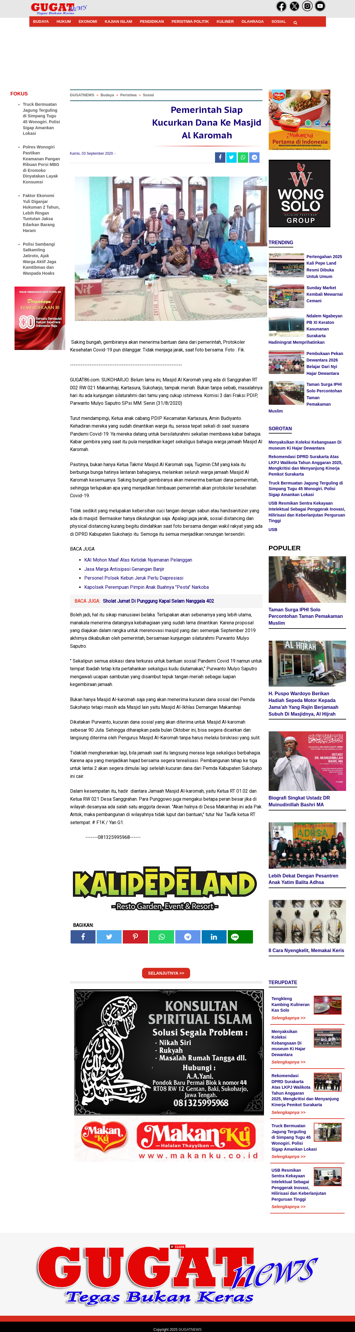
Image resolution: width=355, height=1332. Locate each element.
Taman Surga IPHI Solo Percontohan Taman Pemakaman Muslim (306, 616)
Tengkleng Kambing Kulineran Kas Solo (291, 1004)
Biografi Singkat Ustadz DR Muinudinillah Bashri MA (299, 801)
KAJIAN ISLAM (118, 21)
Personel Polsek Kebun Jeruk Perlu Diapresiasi (133, 578)
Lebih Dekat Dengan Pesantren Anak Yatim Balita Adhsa (304, 879)
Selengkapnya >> (288, 1018)
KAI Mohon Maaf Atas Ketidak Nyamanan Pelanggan (138, 560)
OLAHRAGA (252, 21)
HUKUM (64, 21)
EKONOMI (88, 21)
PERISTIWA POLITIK (190, 21)
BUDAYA (41, 21)
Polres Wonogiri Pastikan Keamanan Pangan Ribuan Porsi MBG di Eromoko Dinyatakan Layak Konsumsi (41, 164)
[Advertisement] (178, 1290)
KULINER (225, 21)
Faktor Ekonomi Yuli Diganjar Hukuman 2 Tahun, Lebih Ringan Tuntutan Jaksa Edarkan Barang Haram (41, 213)
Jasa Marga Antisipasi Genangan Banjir (124, 569)
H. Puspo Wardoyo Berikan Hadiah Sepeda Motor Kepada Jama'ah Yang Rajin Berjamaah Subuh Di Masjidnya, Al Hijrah (304, 703)
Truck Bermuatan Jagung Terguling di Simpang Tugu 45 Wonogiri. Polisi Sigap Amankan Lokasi (306, 489)
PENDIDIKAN (152, 21)
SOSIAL (278, 21)
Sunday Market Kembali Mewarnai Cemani (325, 294)
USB (273, 529)
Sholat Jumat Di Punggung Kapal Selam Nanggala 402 (158, 601)
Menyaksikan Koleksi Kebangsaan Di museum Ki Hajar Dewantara (288, 1043)
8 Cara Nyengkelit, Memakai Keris (306, 950)
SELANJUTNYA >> (166, 973)
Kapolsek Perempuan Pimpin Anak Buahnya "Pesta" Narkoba (146, 587)
